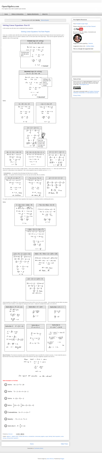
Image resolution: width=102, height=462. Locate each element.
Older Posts (64, 444)
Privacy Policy (77, 95)
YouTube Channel (90, 26)
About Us (45, 14)
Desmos (90, 43)
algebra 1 (9, 436)
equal (46, 436)
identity (50, 436)
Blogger (62, 458)
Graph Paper (84, 23)
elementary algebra (40, 436)
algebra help (15, 436)
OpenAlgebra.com (84, 84)
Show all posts (45, 20)
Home (6, 14)
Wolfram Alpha (90, 46)
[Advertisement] (86, 63)
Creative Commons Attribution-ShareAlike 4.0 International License (86, 92)
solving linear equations (12, 438)
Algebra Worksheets (33, 14)
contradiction (31, 436)
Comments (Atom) (38, 448)
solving (4, 438)
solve (62, 436)
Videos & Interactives (17, 14)
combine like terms (23, 436)
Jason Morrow (50, 458)
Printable (78, 23)
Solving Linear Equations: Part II (16, 25)
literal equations (56, 436)
